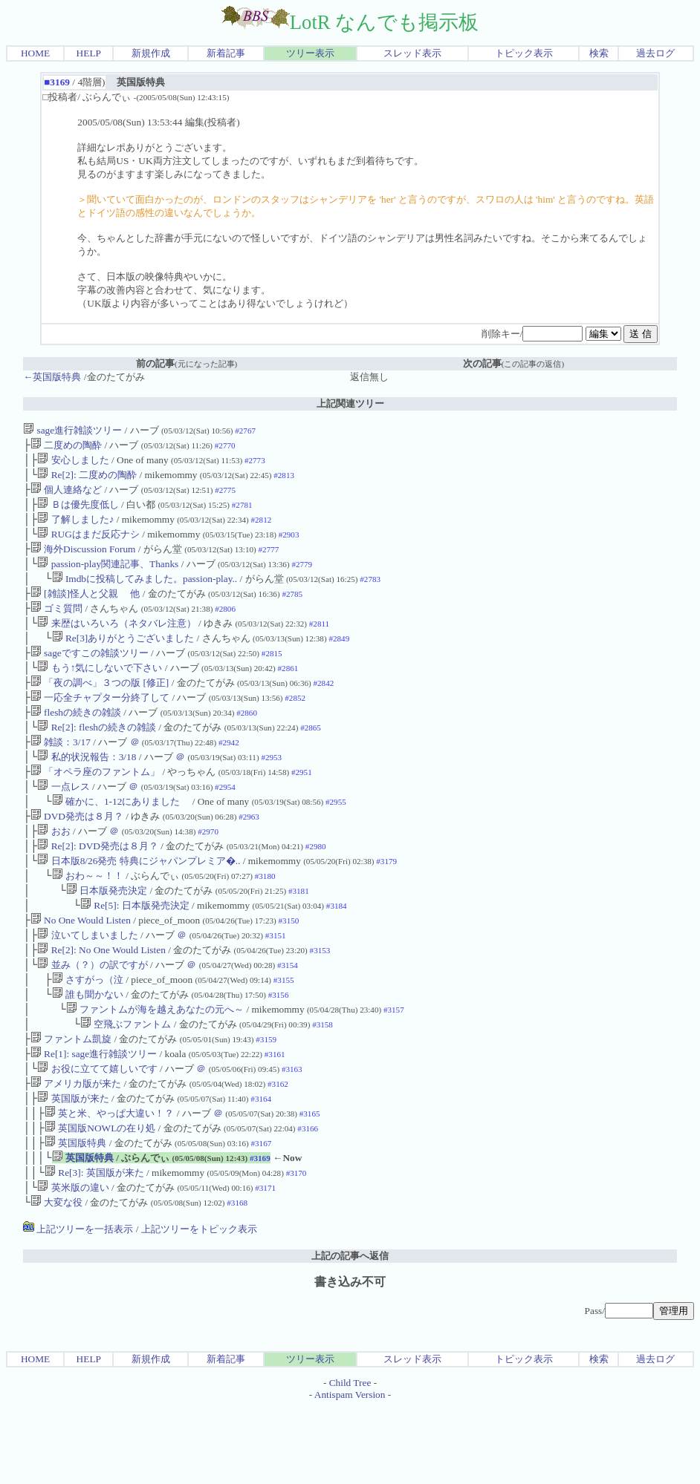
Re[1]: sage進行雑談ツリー (93, 1116)
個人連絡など (66, 495)
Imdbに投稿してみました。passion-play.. (145, 593)
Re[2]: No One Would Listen (101, 1001)
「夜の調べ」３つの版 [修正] (99, 707)
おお (53, 871)
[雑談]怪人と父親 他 (85, 609)
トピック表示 (524, 53)
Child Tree (350, 1459)
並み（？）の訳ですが (92, 1018)
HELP (89, 53)
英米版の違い (72, 1263)
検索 (599, 53)
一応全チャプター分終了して (99, 724)
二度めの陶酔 (66, 446)
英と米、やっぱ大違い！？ (109, 1181)
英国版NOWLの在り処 (100, 1197)
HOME (35, 53)
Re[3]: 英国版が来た (94, 1246)
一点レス (63, 822)
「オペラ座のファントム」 (95, 805)
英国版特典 (75, 1214)
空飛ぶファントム (125, 1083)
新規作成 (151, 53)
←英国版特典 (52, 376)
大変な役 (56, 1279)
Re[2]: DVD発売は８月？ (97, 887)
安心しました (72, 462)
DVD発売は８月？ (76, 854)
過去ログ (655, 53)
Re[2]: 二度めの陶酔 (87, 479)
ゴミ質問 (56, 626)
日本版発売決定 (106, 936)
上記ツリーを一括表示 (78, 1306)
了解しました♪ (75, 528)
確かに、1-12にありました (121, 838)
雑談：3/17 (60, 773)
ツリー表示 (310, 53)
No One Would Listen (80, 969)
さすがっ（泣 (87, 1034)
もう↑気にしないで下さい (99, 691)
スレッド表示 (412, 53)
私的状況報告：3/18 (87, 789)
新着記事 (226, 53)
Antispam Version (350, 1471)
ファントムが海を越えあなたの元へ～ (155, 1067)
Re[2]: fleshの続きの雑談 (96, 756)
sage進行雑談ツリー (72, 430)
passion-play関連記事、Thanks (107, 577)
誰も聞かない (87, 1050)
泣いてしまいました (87, 985)
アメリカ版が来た (75, 1148)
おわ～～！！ (87, 920)
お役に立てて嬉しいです (97, 1132)
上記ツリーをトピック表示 (199, 1306)
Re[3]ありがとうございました (123, 658)
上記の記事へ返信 (350, 1332)
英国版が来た (72, 1165)
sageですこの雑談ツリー (89, 675)
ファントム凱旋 (70, 1099)
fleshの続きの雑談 (75, 740)
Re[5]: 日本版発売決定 (134, 952)
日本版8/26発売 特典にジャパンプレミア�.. (138, 903)
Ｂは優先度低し (77, 511)
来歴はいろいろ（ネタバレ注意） (116, 642)
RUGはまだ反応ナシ (88, 544)
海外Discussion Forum (83, 560)
